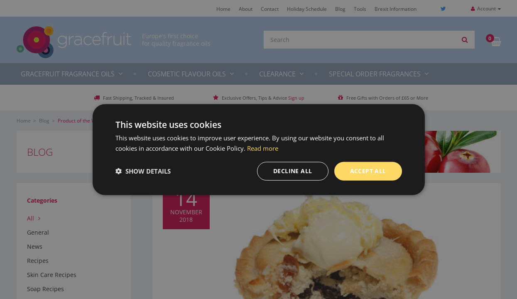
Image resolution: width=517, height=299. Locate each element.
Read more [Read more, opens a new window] (262, 148)
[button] (143, 171)
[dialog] (258, 149)
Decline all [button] (292, 171)
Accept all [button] (368, 171)
